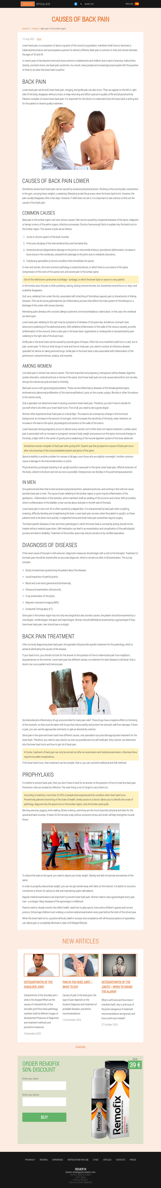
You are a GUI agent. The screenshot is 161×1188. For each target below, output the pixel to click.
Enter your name (30, 1078)
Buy (44, 1117)
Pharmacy (30, 1159)
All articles (80, 1046)
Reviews (43, 1159)
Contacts (120, 1159)
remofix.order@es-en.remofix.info (80, 1172)
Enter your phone (30, 1094)
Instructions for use (78, 1159)
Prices (133, 1159)
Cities (95, 1159)
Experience (57, 1159)
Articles (107, 1159)
